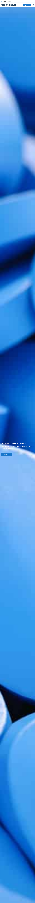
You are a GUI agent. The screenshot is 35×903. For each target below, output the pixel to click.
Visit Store (6, 454)
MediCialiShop (9, 4)
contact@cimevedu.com (7, 1)
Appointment (27, 5)
